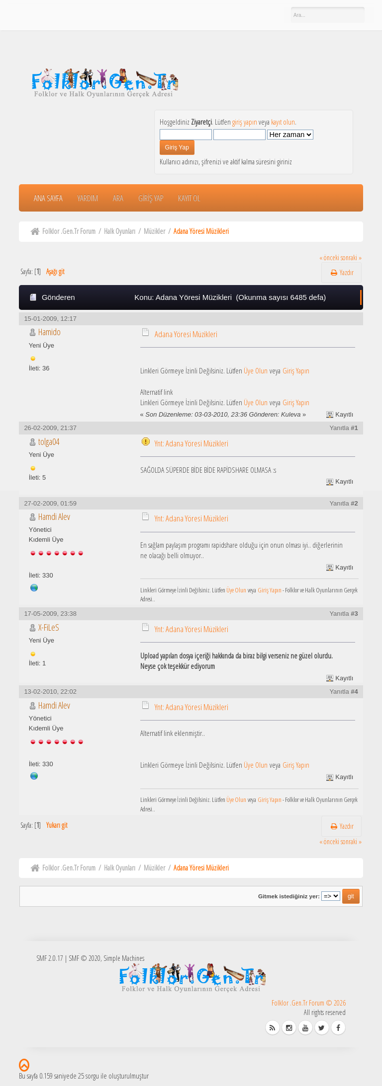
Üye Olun (256, 370)
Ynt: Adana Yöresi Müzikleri (191, 443)
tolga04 (48, 441)
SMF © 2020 (84, 958)
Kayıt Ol (189, 198)
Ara (118, 198)
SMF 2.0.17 (49, 958)
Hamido (49, 332)
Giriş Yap (150, 198)
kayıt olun (283, 122)
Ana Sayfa (48, 198)
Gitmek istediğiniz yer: (289, 896)
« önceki (329, 257)
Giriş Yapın (296, 370)
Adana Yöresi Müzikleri (186, 334)
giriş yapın (244, 122)
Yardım (88, 198)
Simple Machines (123, 958)
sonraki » (351, 257)
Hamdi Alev (54, 516)
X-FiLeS (48, 627)
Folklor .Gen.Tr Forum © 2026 (309, 1003)
